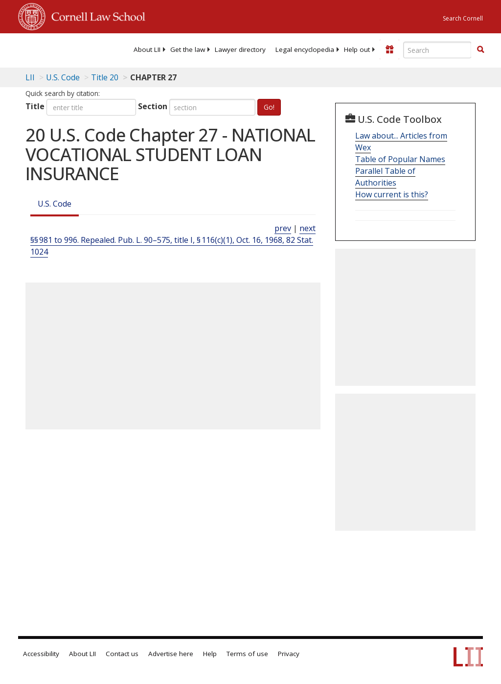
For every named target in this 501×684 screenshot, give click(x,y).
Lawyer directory (240, 49)
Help (210, 653)
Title (35, 106)
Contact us (122, 653)
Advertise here (170, 653)
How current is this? (391, 194)
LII (30, 77)
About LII (147, 49)
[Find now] (480, 50)
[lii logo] (56, 49)
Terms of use (247, 653)
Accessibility (41, 653)
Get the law (187, 49)
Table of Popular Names (400, 159)
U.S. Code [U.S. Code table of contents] (63, 77)
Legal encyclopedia (304, 49)
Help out (357, 49)
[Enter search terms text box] (437, 50)
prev (282, 228)
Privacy (288, 653)
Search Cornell (463, 18)
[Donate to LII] (389, 49)
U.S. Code (54, 203)
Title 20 (104, 77)
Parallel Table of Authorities (385, 176)
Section (152, 106)
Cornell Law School (95, 15)
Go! (269, 107)
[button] (480, 49)
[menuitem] (147, 49)
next (307, 228)
